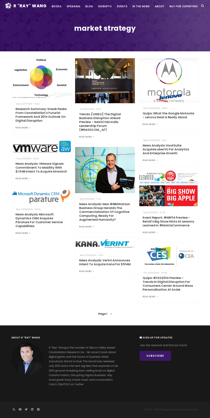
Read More (23, 127)
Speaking (74, 6)
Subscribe (155, 356)
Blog (89, 6)
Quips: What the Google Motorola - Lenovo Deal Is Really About (168, 115)
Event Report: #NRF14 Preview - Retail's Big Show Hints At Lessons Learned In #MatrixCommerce (168, 221)
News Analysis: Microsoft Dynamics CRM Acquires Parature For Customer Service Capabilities (39, 220)
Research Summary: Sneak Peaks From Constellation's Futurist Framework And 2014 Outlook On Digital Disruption (41, 115)
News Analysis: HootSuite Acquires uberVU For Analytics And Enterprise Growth (166, 149)
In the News (141, 6)
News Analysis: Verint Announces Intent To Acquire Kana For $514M (105, 262)
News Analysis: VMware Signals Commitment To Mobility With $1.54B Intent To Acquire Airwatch (41, 168)
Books (57, 6)
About (159, 6)
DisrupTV (105, 6)
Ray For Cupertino (183, 6)
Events (122, 6)
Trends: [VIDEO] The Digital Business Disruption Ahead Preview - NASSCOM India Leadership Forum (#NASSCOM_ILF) (100, 122)
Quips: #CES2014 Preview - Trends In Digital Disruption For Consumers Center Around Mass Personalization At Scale (168, 284)
